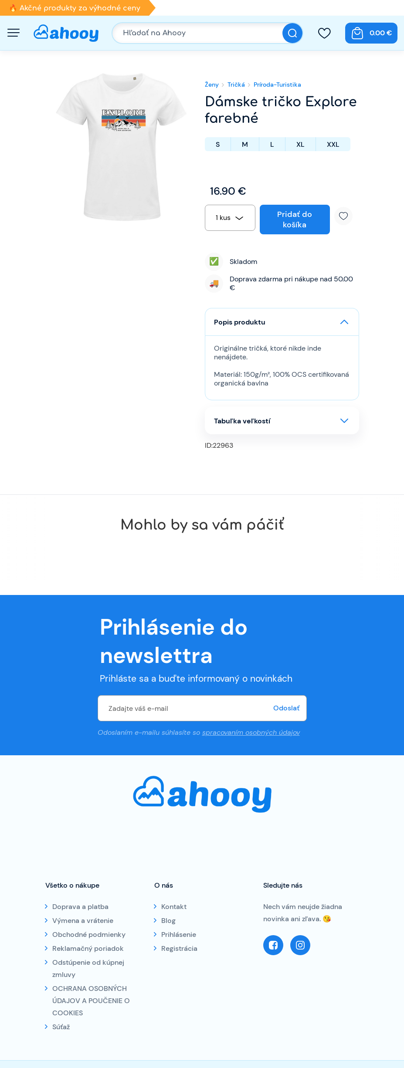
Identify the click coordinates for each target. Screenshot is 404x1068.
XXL (333, 144)
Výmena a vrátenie (82, 920)
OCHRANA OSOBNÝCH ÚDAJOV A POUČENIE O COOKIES (91, 1000)
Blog (168, 920)
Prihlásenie (178, 934)
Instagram (300, 945)
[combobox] (230, 218)
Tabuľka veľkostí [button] (242, 421)
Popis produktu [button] (239, 322)
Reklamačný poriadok (88, 948)
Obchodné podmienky (89, 934)
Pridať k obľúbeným (346, 216)
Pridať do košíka (294, 219)
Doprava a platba (80, 906)
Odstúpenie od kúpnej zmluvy (88, 968)
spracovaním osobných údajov (251, 732)
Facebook (273, 945)
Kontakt (174, 906)
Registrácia (179, 948)
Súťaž (61, 1026)
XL (300, 144)
